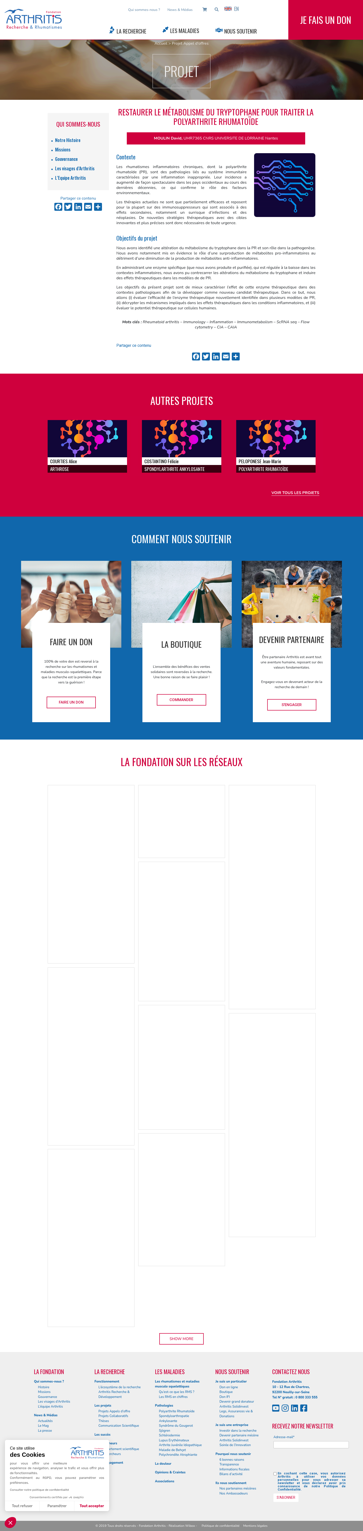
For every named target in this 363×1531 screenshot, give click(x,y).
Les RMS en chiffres (173, 1397)
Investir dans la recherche (238, 1430)
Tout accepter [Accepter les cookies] (92, 1506)
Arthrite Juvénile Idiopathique (180, 1445)
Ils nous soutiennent (230, 1483)
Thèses (104, 1421)
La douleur (163, 1463)
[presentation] (311, 1462)
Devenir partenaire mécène (239, 1435)
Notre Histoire (67, 140)
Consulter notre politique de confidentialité (39, 1490)
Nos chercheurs (110, 1454)
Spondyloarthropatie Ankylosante (174, 1418)
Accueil (160, 43)
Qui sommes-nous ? (144, 9)
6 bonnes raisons (231, 1460)
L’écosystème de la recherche (120, 1387)
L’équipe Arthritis (50, 1406)
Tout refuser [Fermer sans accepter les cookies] (22, 1506)
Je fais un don (325, 20)
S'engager (292, 705)
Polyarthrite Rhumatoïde (177, 1411)
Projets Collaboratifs (113, 1416)
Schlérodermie (169, 1435)
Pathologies (164, 1405)
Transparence (229, 1464)
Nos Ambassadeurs (233, 1493)
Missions (62, 149)
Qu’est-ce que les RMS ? (177, 1392)
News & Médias (180, 9)
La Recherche (131, 31)
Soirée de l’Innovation (235, 1445)
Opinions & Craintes (170, 1472)
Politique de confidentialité (221, 1526)
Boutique (225, 1392)
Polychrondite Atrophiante (178, 1455)
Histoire (43, 1387)
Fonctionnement (107, 1381)
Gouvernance (66, 159)
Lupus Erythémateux (174, 1440)
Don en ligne (228, 1387)
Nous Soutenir (240, 31)
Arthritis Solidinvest (233, 1406)
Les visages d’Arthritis (75, 168)
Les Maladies (184, 31)
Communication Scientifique (119, 1426)
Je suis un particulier (231, 1381)
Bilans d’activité (230, 1474)
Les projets (103, 1405)
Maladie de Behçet (172, 1450)
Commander (181, 700)
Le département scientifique (119, 1449)
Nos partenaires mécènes (237, 1488)
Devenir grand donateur (236, 1401)
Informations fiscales (234, 1469)
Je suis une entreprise (231, 1425)
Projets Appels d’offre (114, 1411)
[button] (10, 1523)
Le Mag (43, 1426)
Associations (164, 1481)
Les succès (102, 1434)
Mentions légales (255, 1526)
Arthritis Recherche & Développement (114, 1394)
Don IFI (224, 1397)
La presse (45, 1430)
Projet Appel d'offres (190, 43)
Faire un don (71, 702)
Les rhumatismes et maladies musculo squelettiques (177, 1384)
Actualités (45, 1421)
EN (231, 8)
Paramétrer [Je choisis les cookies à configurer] (56, 1506)
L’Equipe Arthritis (70, 178)
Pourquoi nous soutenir (233, 1454)
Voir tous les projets (295, 493)
